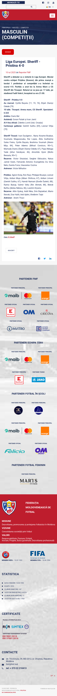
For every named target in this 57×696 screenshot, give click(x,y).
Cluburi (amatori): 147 (13, 589)
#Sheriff (11, 250)
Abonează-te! (13, 3)
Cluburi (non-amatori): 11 (14, 595)
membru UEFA (7, 560)
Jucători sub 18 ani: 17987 (15, 599)
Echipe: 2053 (9, 586)
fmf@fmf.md (12, 664)
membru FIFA (35, 560)
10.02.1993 (18, 560)
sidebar (8, 52)
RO (48, 7)
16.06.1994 (46, 560)
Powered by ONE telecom (47, 688)
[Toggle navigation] (52, 15)
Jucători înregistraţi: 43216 (15, 592)
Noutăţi (15, 28)
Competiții (24, 28)
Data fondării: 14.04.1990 (14, 583)
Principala (6, 28)
